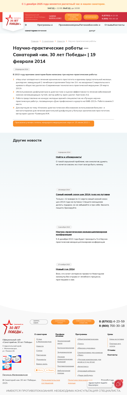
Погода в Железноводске (15, 374)
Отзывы (109, 24)
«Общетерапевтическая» (87, 339)
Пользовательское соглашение (50, 381)
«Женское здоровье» (86, 348)
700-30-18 (110, 19)
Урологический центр (63, 342)
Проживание (66, 24)
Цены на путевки (117, 339)
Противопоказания (65, 366)
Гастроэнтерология (65, 348)
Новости (61, 41)
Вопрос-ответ (55, 18)
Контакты (119, 24)
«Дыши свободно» (85, 375)
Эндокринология (64, 352)
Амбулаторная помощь (63, 371)
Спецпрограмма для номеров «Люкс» (90, 353)
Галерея (52, 16)
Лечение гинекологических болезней (65, 359)
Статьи (39, 350)
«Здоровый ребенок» (86, 371)
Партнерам (41, 355)
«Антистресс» (83, 366)
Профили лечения (59, 335)
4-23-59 (110, 15)
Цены (76, 24)
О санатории (31, 27)
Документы (41, 359)
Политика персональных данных (80, 381)
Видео (50, 370)
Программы (81, 334)
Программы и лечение (45, 27)
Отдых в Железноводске (43, 340)
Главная (34, 41)
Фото (39, 370)
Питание (84, 24)
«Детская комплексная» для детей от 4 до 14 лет (89, 360)
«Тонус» (80, 343)
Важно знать (41, 364)
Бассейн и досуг (94, 27)
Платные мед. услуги (115, 344)
